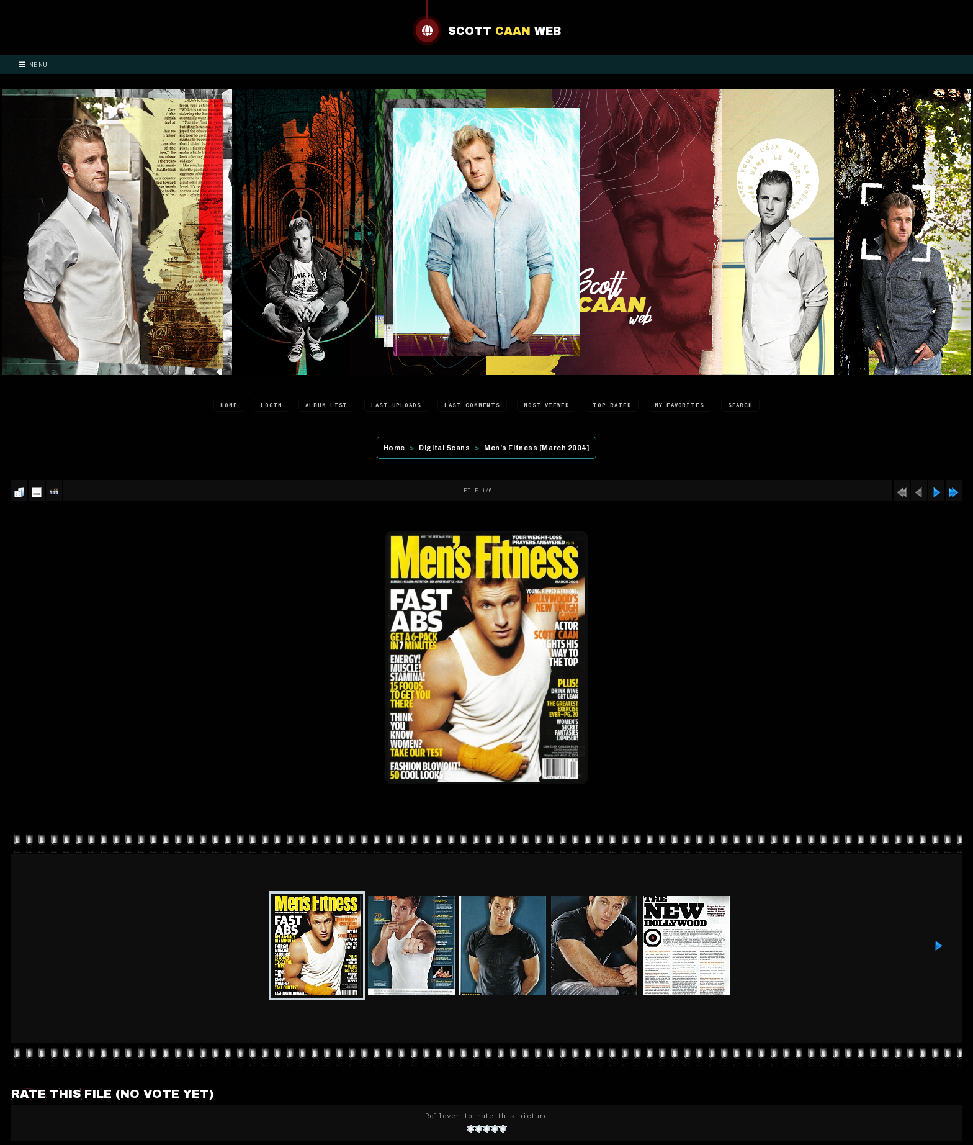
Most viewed (547, 405)
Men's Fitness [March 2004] (537, 447)
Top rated (612, 405)
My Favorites (679, 405)
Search (740, 405)
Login (271, 405)
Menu (33, 64)
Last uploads (396, 405)
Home (229, 405)
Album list (326, 405)
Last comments (472, 405)
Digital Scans (444, 447)
